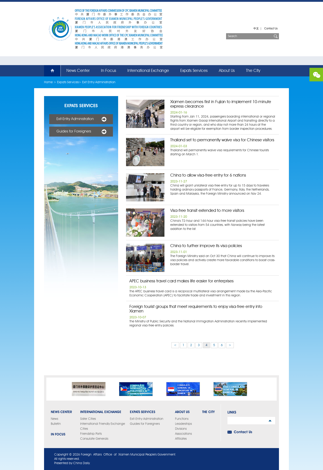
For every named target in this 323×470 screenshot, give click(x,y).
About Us (227, 71)
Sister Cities (88, 418)
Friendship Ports (91, 433)
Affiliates (181, 438)
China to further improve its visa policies (206, 246)
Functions (181, 418)
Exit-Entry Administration (75, 119)
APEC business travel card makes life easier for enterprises (181, 281)
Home (49, 70)
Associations (183, 433)
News (54, 418)
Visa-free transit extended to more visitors (207, 211)
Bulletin (56, 423)
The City (253, 71)
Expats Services (194, 71)
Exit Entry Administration (98, 82)
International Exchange (148, 71)
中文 (256, 28)
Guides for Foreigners (73, 131)
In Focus (108, 71)
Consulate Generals (94, 438)
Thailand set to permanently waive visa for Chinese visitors (222, 140)
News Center (78, 71)
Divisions (181, 428)
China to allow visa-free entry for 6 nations (208, 175)
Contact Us (271, 28)
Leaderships (183, 423)
